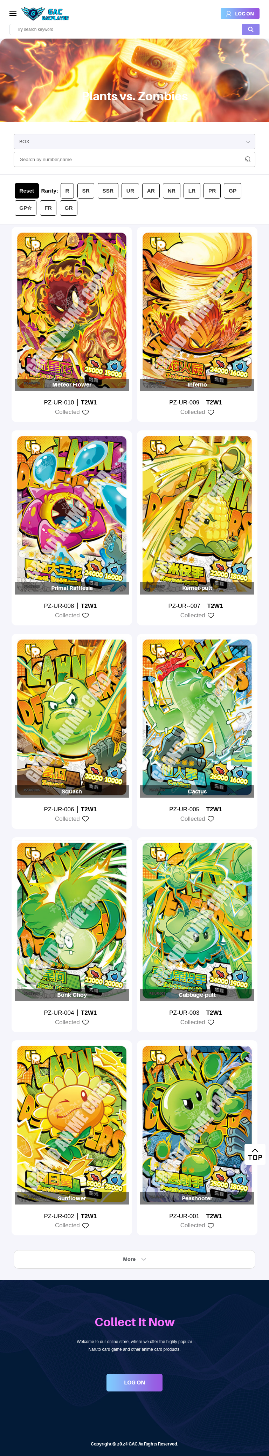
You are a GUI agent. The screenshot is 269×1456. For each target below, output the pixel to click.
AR (151, 191)
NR (171, 191)
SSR (108, 191)
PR (212, 191)
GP (232, 191)
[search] (134, 29)
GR (69, 208)
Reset (26, 191)
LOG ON (134, 1382)
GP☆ (25, 208)
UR (130, 191)
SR (85, 191)
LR (191, 191)
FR (47, 208)
